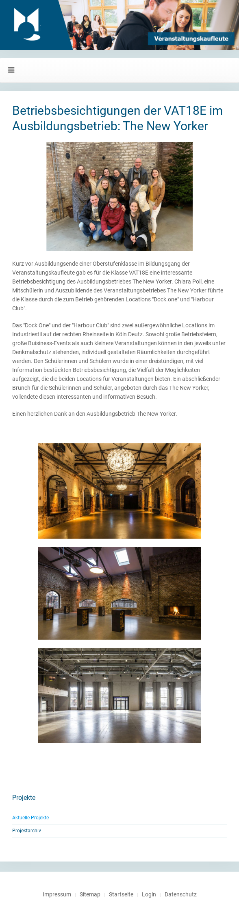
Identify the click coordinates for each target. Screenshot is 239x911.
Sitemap (90, 894)
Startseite (121, 894)
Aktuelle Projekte (30, 818)
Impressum (57, 894)
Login (149, 894)
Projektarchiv (26, 831)
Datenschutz (181, 894)
